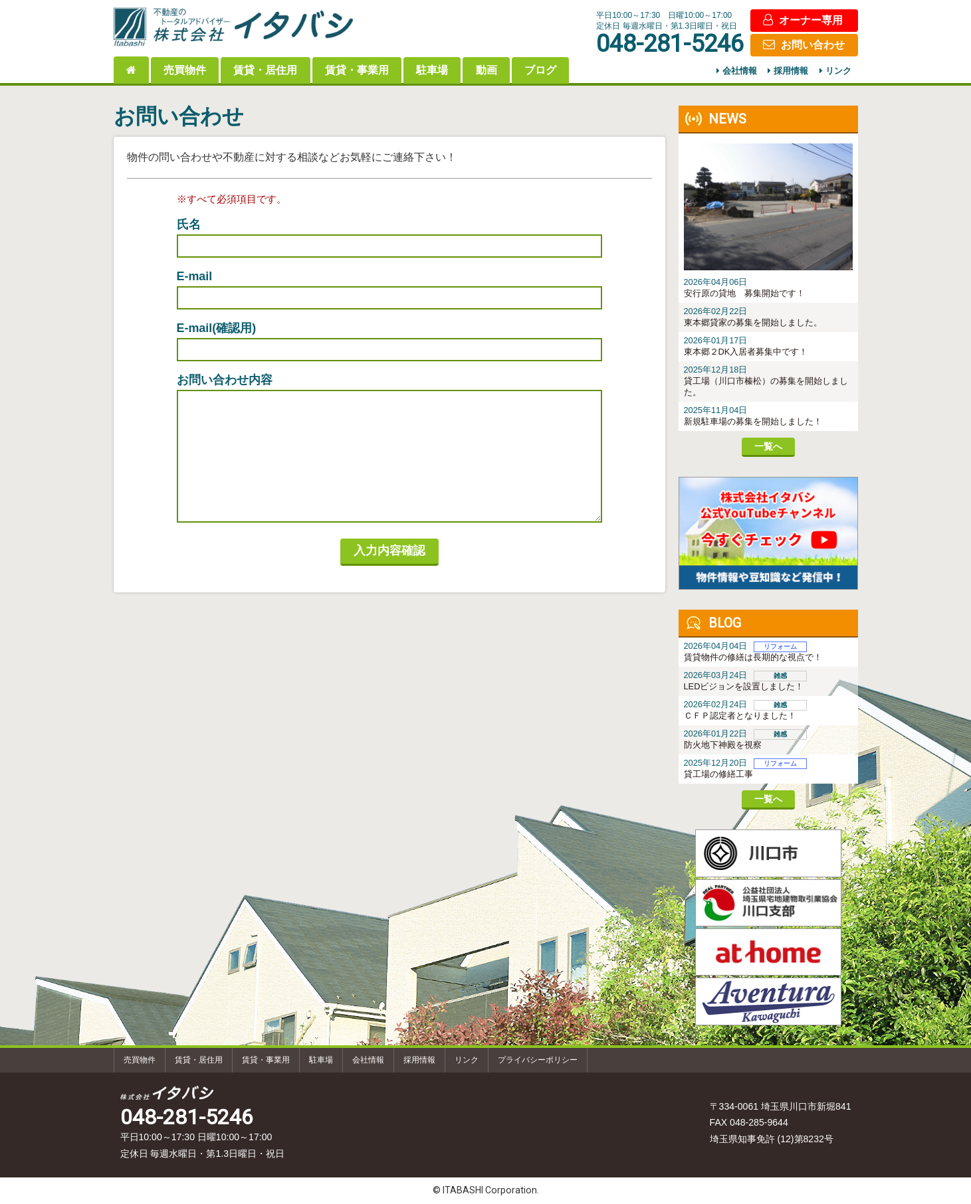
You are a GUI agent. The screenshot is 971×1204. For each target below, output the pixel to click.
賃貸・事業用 (357, 70)
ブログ (540, 70)
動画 (486, 70)
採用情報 (791, 71)
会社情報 (739, 71)
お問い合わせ (813, 44)
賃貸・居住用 (265, 70)
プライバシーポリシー (538, 1060)
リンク (838, 71)
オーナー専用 (811, 20)
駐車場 (432, 70)
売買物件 (184, 70)
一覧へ (768, 446)
